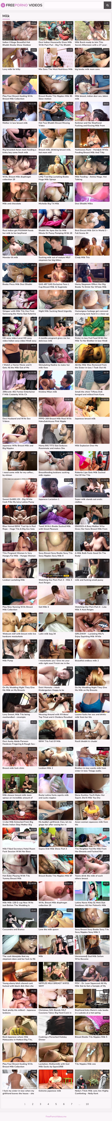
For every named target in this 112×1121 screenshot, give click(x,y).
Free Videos (21, 5)
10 (87, 1104)
